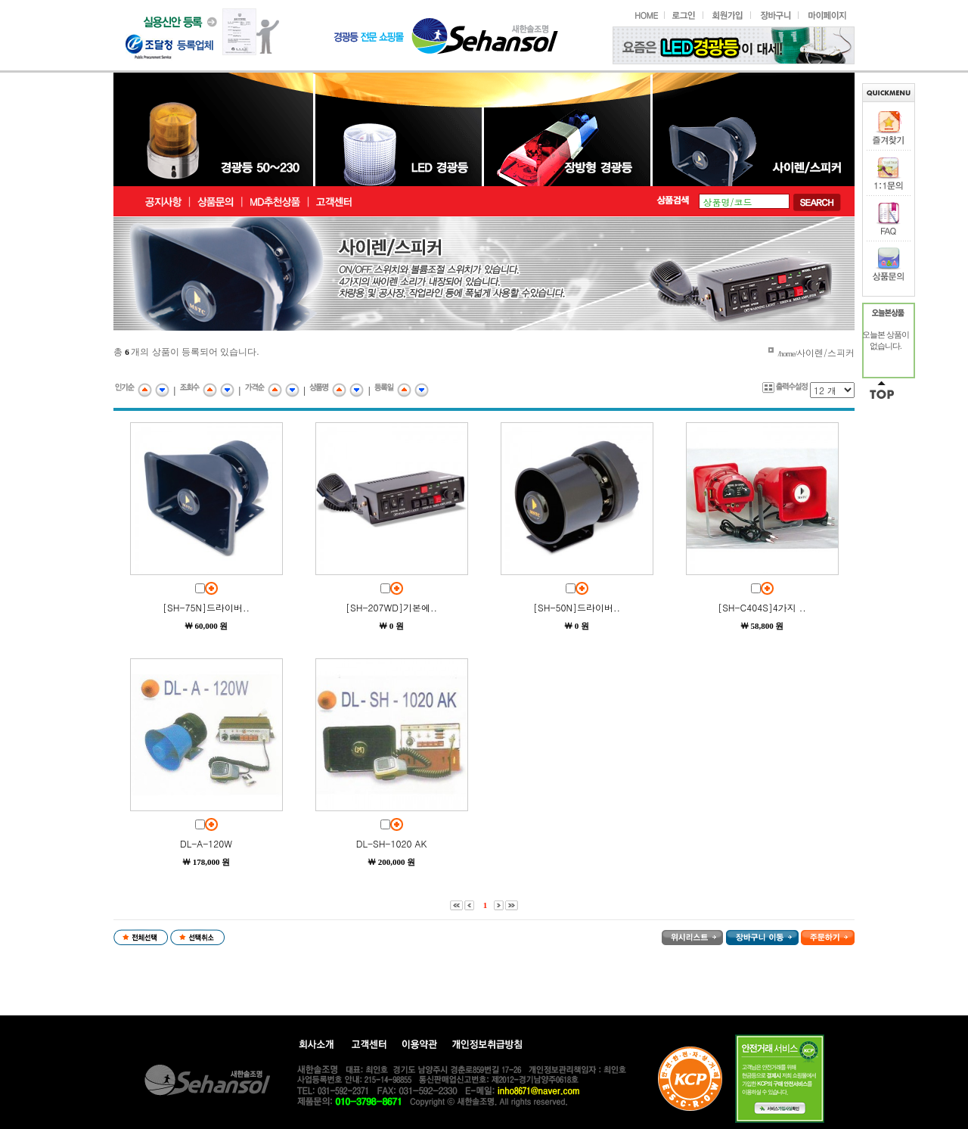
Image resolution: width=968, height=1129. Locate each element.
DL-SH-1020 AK (391, 843)
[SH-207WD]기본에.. (391, 607)
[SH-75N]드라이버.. (206, 607)
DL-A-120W (206, 843)
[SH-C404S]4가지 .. (762, 607)
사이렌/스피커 (825, 352)
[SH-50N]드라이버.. (576, 607)
